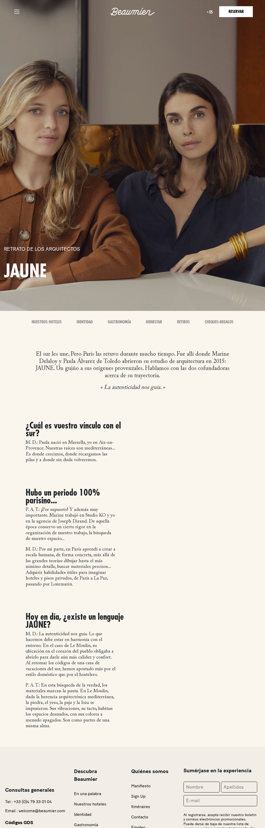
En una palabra (87, 793)
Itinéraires (140, 806)
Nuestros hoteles (90, 804)
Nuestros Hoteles (47, 322)
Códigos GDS (19, 822)
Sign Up (138, 796)
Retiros (183, 322)
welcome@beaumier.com (42, 810)
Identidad (85, 322)
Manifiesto (141, 785)
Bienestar (154, 322)
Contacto (139, 817)
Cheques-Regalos (219, 322)
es (211, 12)
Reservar (236, 12)
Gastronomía (119, 322)
